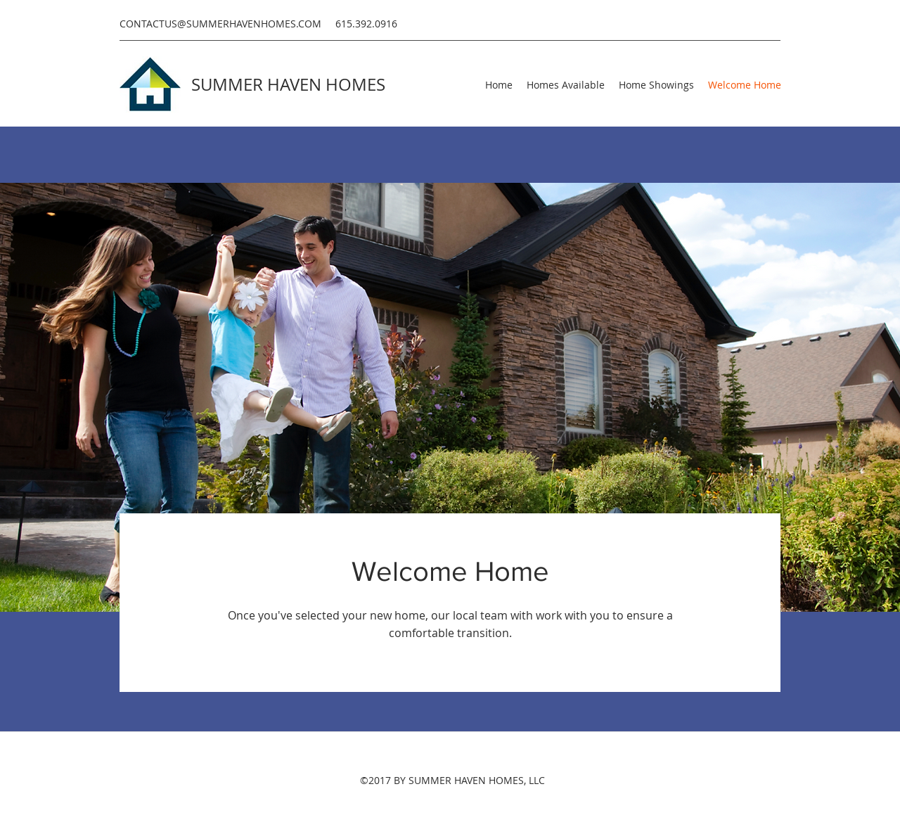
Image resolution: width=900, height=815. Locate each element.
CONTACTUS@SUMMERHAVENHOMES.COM (220, 23)
